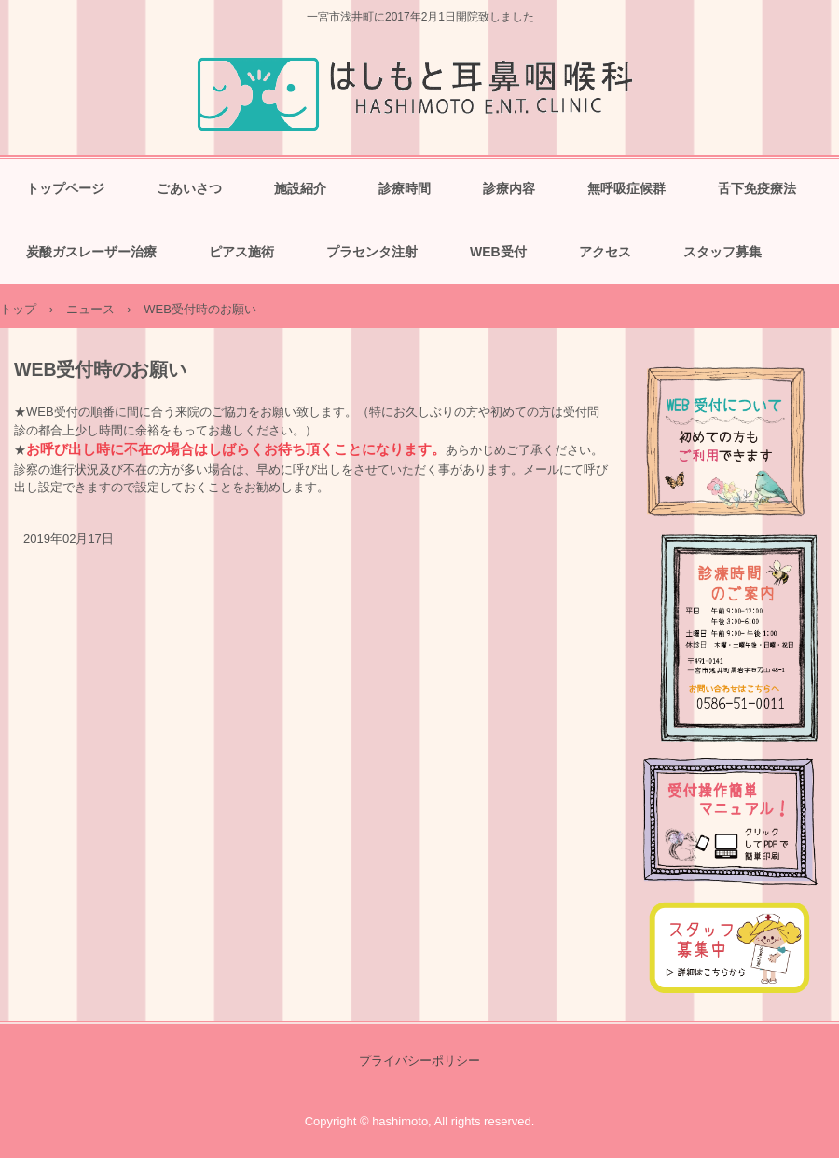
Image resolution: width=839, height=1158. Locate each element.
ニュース (90, 309)
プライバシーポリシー (419, 1061)
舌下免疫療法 (757, 188)
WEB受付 (498, 251)
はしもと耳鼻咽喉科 (420, 91)
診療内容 (509, 188)
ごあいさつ (189, 188)
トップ (18, 309)
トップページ (65, 188)
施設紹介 (300, 188)
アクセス (605, 251)
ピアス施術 (241, 251)
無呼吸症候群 (626, 188)
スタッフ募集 (722, 251)
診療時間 (404, 188)
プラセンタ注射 (372, 251)
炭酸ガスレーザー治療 (91, 251)
